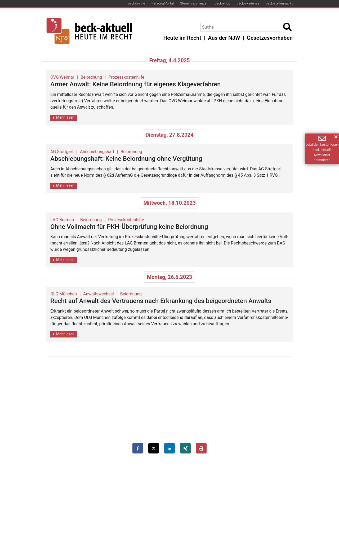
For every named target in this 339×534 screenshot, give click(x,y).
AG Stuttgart (62, 151)
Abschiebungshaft (97, 151)
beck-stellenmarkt (279, 3)
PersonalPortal (162, 3)
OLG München (63, 293)
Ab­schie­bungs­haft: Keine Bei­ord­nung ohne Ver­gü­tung (126, 158)
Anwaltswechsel (98, 293)
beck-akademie (248, 3)
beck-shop (222, 3)
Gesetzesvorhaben (270, 38)
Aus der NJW (224, 38)
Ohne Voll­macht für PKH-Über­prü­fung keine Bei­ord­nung (129, 226)
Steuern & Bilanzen (194, 3)
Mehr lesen (63, 117)
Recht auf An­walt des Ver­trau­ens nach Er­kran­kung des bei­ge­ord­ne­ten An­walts (160, 301)
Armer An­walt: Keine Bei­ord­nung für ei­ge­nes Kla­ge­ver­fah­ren (135, 84)
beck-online (136, 3)
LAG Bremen (62, 219)
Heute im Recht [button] (182, 38)
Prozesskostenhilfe (126, 77)
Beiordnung (91, 77)
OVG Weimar (62, 77)
